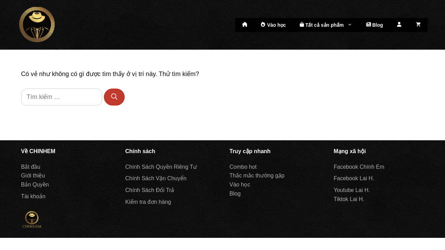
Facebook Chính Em (359, 167)
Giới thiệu (33, 175)
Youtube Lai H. (352, 190)
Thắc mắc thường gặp (257, 175)
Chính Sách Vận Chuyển (156, 178)
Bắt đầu (30, 167)
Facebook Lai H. (354, 178)
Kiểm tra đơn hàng (148, 202)
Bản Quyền (35, 185)
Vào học (273, 25)
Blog (374, 25)
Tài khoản (33, 196)
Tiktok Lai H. (349, 199)
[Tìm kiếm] (114, 97)
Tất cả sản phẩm (329, 25)
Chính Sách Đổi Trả (149, 190)
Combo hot (243, 167)
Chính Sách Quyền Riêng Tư (161, 167)
